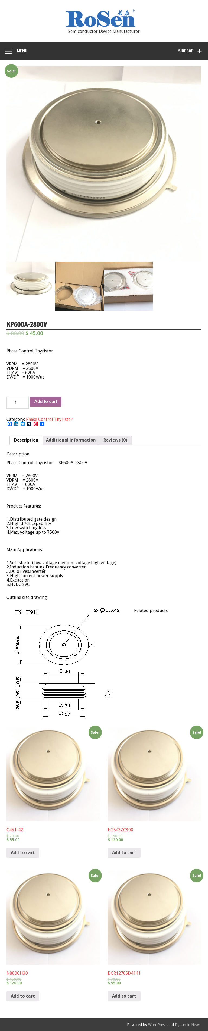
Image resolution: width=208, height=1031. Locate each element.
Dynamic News (187, 1025)
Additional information (71, 440)
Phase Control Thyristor (49, 419)
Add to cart (45, 401)
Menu (22, 51)
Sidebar (186, 51)
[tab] (26, 440)
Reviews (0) (115, 440)
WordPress (157, 1025)
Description (26, 440)
